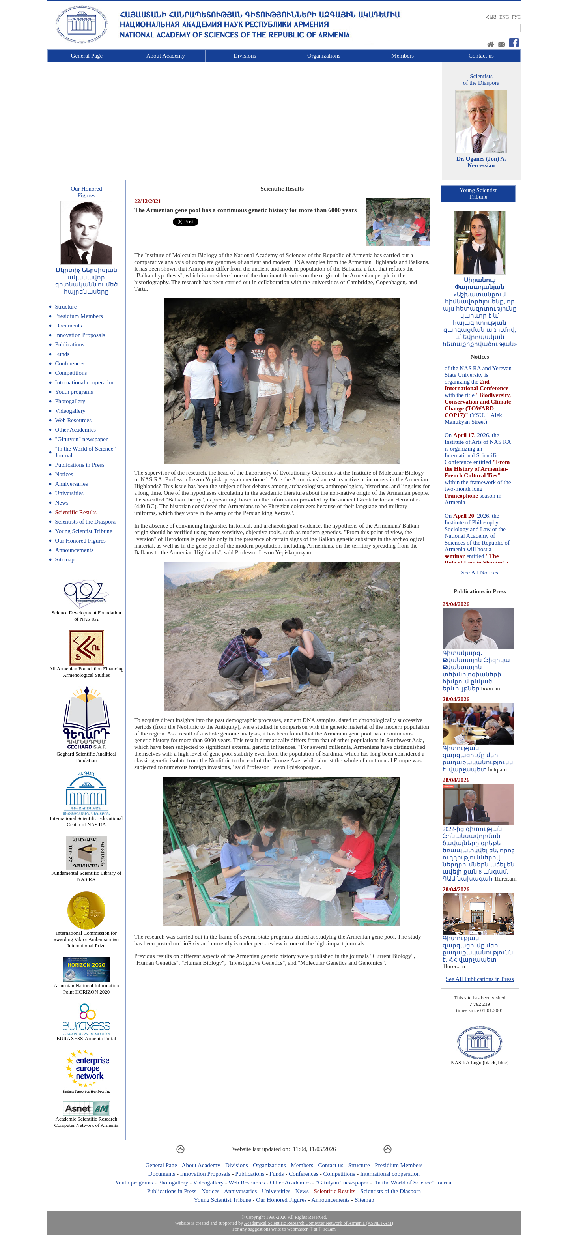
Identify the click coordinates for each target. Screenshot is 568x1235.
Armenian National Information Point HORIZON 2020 (86, 986)
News (61, 503)
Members (402, 55)
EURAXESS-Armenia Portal (86, 1036)
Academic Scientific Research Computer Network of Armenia (86, 1119)
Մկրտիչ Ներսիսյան (87, 270)
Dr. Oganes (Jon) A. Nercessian (481, 161)
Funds (62, 354)
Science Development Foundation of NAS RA (86, 613)
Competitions (71, 373)
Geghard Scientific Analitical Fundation (86, 754)
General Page (87, 55)
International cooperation (84, 382)
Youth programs (74, 392)
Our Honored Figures (80, 540)
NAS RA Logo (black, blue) (479, 1060)
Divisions (245, 55)
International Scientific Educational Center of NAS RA (86, 818)
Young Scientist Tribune (83, 531)
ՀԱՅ (491, 17)
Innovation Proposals (80, 335)
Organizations (323, 55)
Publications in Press (79, 465)
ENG (504, 17)
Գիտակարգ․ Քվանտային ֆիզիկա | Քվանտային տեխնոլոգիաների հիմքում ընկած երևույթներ (478, 668)
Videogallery (70, 411)
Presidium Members (79, 316)
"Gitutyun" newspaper (81, 439)
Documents (68, 325)
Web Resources (73, 420)
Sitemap (64, 559)
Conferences (69, 363)
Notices (64, 474)
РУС (516, 17)
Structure (66, 306)
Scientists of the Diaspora (85, 521)
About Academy (165, 55)
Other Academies (75, 430)
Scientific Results (75, 512)
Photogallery (70, 401)
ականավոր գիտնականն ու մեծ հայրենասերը (86, 284)
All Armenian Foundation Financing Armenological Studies (86, 669)
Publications (69, 344)
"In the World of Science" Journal (413, 1182)
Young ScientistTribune (478, 193)
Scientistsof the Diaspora (481, 79)
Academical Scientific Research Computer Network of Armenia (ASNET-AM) (318, 1223)
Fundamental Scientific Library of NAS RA (86, 873)
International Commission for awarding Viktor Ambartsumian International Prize (86, 937)
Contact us (481, 55)
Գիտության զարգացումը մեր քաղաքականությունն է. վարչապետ (478, 756)
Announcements (74, 550)
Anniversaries (71, 484)
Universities (69, 493)
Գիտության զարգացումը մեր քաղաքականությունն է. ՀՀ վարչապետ (478, 946)
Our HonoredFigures (86, 191)
